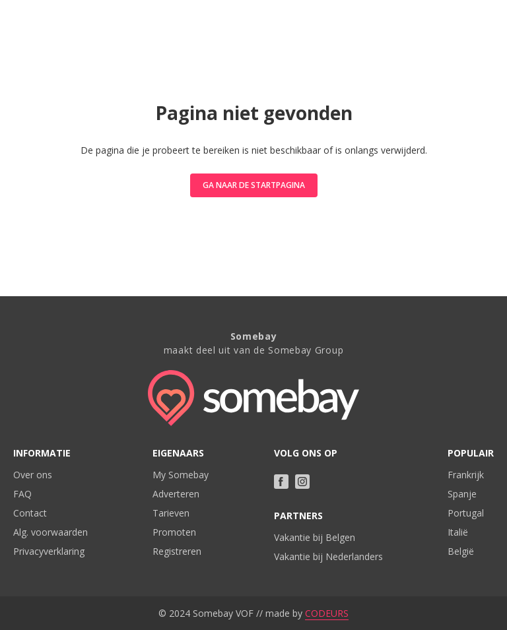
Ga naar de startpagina (254, 185)
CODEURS (327, 613)
